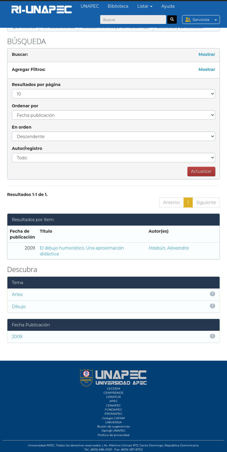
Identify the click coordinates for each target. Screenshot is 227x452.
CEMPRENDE (113, 393)
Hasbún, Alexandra (169, 248)
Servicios (206, 19)
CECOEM (113, 389)
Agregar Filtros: (28, 69)
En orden (21, 127)
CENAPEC (113, 405)
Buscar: (20, 54)
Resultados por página (36, 84)
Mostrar (207, 54)
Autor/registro (27, 148)
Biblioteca (118, 6)
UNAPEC (90, 6)
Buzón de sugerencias (113, 426)
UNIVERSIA (113, 422)
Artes (17, 294)
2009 (17, 336)
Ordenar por (25, 105)
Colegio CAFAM (113, 418)
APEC (113, 401)
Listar (145, 6)
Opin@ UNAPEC (113, 430)
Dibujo (19, 306)
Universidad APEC (41, 445)
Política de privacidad (113, 435)
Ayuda (167, 6)
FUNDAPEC (113, 410)
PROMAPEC (113, 414)
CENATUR (113, 397)
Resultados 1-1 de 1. (27, 194)
